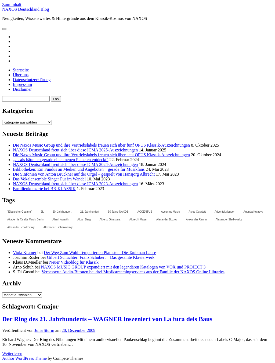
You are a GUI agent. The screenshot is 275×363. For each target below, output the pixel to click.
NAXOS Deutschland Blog (25, 9)
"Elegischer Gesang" (19, 211)
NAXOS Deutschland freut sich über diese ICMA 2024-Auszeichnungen (75, 164)
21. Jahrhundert (89, 211)
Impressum (22, 84)
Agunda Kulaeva (253, 211)
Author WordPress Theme (24, 358)
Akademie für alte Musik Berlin (25, 219)
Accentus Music (170, 211)
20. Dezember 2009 (78, 330)
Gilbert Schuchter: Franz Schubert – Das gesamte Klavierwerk (100, 257)
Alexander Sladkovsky (229, 219)
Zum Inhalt (11, 4)
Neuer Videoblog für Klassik (74, 262)
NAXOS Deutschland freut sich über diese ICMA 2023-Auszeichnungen (75, 184)
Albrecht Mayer (138, 219)
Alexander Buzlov (166, 219)
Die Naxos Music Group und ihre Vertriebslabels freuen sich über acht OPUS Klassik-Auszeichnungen (101, 155)
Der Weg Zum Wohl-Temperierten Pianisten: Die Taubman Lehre (100, 252)
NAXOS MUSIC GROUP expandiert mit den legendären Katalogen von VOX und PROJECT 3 (123, 267)
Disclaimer (22, 89)
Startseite (21, 70)
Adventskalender (225, 211)
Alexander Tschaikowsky (58, 227)
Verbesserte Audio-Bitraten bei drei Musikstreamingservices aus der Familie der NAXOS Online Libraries (133, 272)
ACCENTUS (145, 211)
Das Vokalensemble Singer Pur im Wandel (49, 179)
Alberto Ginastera (110, 219)
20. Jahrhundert (62, 211)
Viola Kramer (24, 252)
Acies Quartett (197, 211)
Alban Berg (84, 219)
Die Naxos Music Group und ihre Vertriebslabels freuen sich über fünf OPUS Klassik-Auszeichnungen (101, 145)
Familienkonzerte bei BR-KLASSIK (44, 188)
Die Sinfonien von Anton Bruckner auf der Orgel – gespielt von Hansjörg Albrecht (84, 174)
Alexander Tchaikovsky (21, 227)
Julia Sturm (44, 330)
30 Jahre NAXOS (118, 211)
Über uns (20, 74)
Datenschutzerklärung (31, 79)
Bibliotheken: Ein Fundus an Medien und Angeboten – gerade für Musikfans (79, 169)
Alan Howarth (60, 219)
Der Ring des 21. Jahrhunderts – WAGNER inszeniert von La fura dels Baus (107, 318)
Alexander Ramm (196, 219)
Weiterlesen (12, 353)
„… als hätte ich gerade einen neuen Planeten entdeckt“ (60, 159)
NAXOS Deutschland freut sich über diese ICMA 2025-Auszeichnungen (75, 150)
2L (42, 211)
